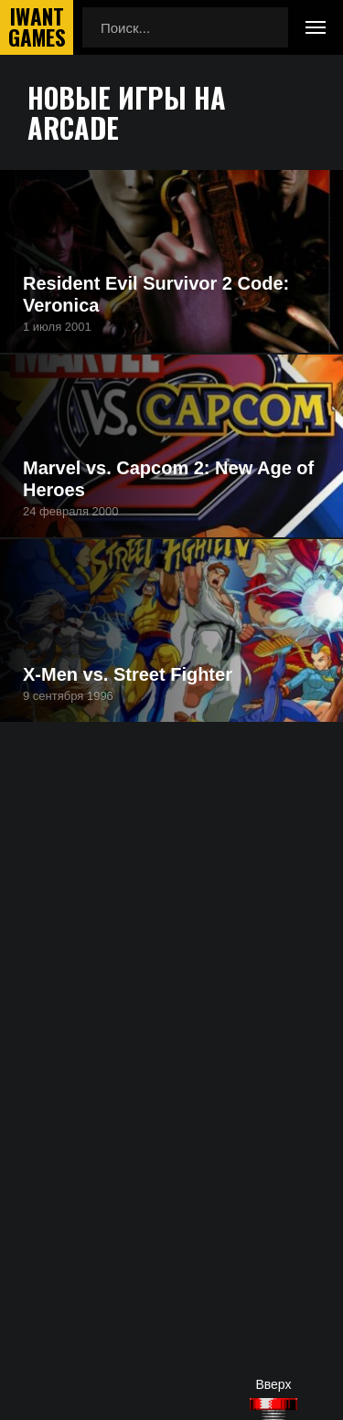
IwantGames (36, 27)
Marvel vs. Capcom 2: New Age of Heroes (168, 479)
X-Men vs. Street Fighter (127, 674)
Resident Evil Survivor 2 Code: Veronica (156, 294)
